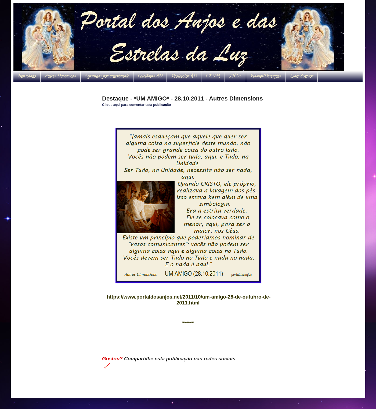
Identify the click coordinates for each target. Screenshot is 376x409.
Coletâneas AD (150, 76)
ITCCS (235, 76)
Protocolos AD (184, 76)
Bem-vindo (27, 76)
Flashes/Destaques (266, 76)
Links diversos (301, 76)
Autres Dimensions (60, 76)
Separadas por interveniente (107, 76)
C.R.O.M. (213, 76)
